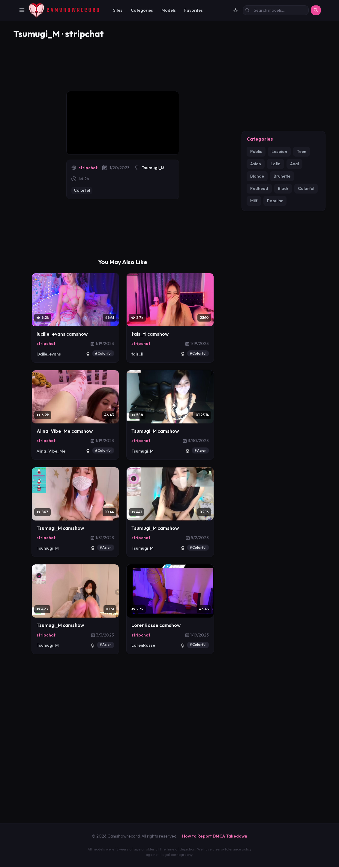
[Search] (316, 10)
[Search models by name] (276, 10)
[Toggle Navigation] (22, 10)
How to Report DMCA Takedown (214, 836)
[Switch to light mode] (235, 10)
